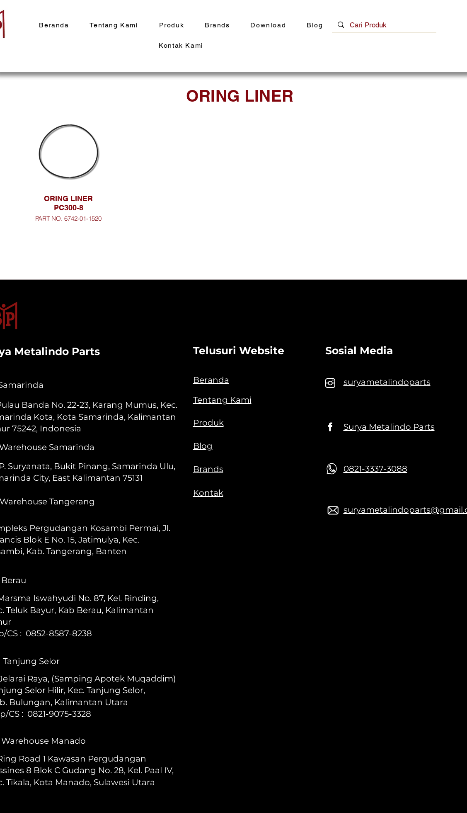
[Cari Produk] (384, 25)
